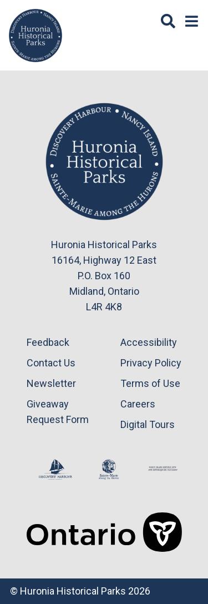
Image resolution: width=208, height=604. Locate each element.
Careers (137, 404)
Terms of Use (150, 383)
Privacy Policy (150, 363)
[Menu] (191, 21)
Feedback (48, 342)
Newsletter (51, 383)
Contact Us (51, 363)
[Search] (168, 21)
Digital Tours (147, 424)
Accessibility (148, 342)
